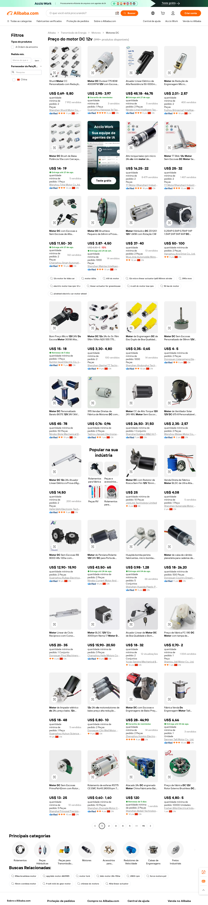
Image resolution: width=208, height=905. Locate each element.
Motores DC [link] (112, 32)
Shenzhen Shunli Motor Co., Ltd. (65, 110)
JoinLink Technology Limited (141, 502)
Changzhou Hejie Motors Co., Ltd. (104, 655)
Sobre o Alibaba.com (19, 900)
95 (143, 826)
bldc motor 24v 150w (108, 876)
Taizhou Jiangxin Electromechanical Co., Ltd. (104, 434)
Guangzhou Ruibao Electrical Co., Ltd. (65, 577)
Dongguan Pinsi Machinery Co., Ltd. (65, 655)
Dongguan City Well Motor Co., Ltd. (104, 730)
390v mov (185, 278)
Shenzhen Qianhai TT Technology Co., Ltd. (104, 365)
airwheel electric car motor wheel (68, 293)
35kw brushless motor (23, 876)
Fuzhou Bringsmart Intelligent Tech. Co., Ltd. (180, 110)
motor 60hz (88, 278)
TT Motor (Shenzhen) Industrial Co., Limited (142, 185)
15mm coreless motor (23, 883)
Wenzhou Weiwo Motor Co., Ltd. (180, 434)
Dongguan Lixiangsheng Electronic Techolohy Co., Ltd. (180, 359)
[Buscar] (129, 13)
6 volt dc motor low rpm (140, 286)
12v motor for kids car (62, 278)
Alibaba (52, 32)
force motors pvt (156, 876)
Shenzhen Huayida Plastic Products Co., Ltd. (142, 586)
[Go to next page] (150, 826)
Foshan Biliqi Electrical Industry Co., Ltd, (180, 808)
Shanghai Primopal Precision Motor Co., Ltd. (65, 811)
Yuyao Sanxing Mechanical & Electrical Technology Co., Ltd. (142, 661)
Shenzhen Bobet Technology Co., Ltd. (142, 810)
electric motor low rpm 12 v (65, 286)
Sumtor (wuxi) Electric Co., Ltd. (65, 362)
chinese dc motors (88, 883)
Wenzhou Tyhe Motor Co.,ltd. (64, 184)
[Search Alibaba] (81, 13)
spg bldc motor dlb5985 (56, 876)
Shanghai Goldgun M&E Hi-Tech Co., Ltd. (142, 434)
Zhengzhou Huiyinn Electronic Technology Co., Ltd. (142, 736)
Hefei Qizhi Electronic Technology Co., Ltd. (65, 509)
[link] (203, 872)
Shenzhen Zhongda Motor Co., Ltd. (104, 808)
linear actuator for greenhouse (103, 286)
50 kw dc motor (169, 286)
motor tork (83, 876)
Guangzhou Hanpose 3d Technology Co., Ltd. (104, 109)
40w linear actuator (117, 883)
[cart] (163, 13)
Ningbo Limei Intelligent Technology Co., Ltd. (142, 109)
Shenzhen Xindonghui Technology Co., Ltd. (142, 365)
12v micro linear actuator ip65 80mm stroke (149, 278)
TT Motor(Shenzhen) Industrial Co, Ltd (180, 185)
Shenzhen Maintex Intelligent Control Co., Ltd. (104, 266)
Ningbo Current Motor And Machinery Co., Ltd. (104, 580)
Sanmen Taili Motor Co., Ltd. (179, 739)
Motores (96, 32)
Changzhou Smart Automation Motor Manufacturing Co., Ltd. (65, 262)
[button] (117, 13)
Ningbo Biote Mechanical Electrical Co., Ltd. (65, 434)
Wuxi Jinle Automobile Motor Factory (142, 256)
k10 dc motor (111, 278)
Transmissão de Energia (73, 32)
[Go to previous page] (95, 826)
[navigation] (26, 429)
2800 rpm (133, 876)
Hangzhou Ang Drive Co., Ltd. (179, 253)
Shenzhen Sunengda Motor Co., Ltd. (180, 506)
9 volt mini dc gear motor (57, 883)
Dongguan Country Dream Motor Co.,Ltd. (180, 577)
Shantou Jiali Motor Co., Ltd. (179, 661)
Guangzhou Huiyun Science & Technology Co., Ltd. (65, 733)
